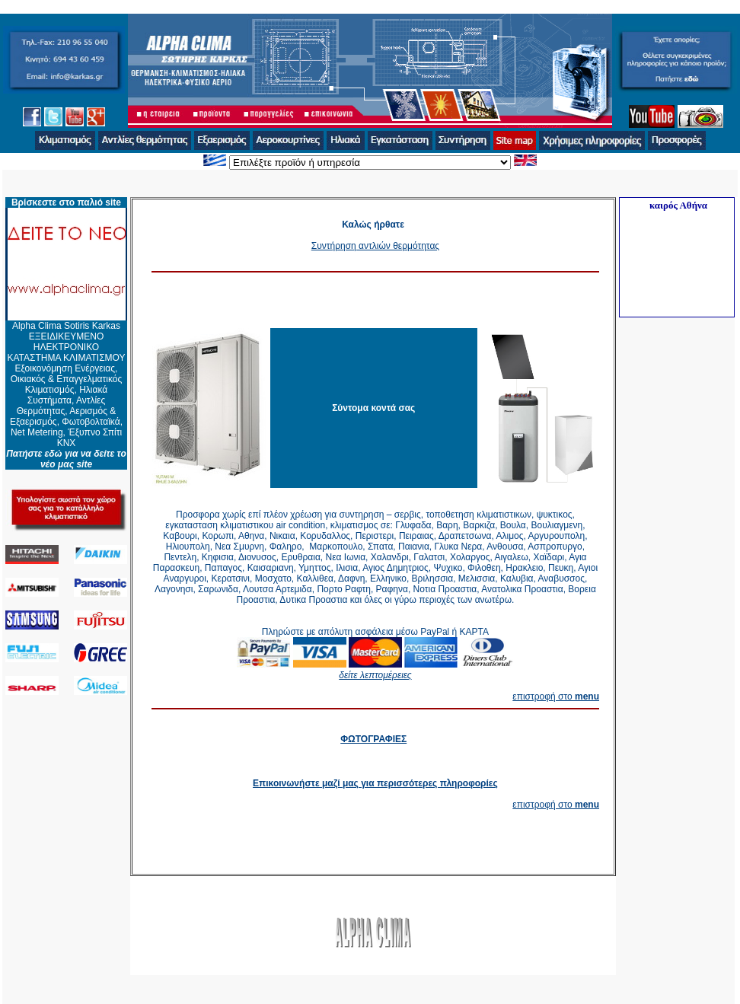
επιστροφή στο (555, 696)
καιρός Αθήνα (678, 205)
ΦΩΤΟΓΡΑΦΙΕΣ (373, 739)
